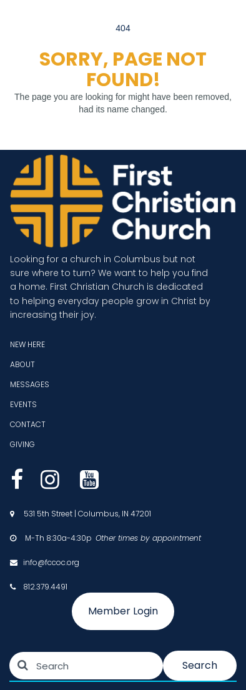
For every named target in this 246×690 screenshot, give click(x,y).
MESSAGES (29, 384)
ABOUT (22, 364)
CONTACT (28, 424)
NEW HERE (27, 344)
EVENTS (23, 404)
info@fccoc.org (51, 562)
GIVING (22, 444)
